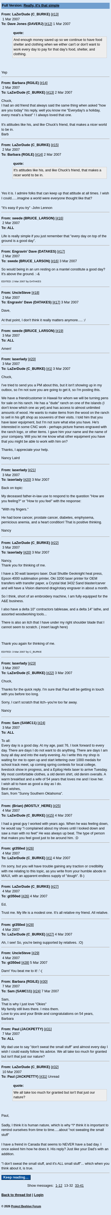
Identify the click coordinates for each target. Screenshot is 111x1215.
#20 (32, 359)
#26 (30, 848)
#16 (59, 218)
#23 (32, 663)
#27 (55, 887)
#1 (49, 369)
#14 (44, 83)
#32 (55, 1067)
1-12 (58, 1186)
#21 (32, 470)
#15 (55, 145)
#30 (44, 982)
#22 (55, 543)
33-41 (79, 1186)
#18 (35, 293)
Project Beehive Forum (26, 1206)
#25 (57, 806)
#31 (48, 1029)
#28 (30, 925)
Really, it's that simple (41, 5)
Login (39, 1195)
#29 (35, 953)
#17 (61, 251)
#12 (48, 24)
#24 (41, 723)
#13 (55, 14)
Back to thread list (16, 1195)
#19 (59, 331)
